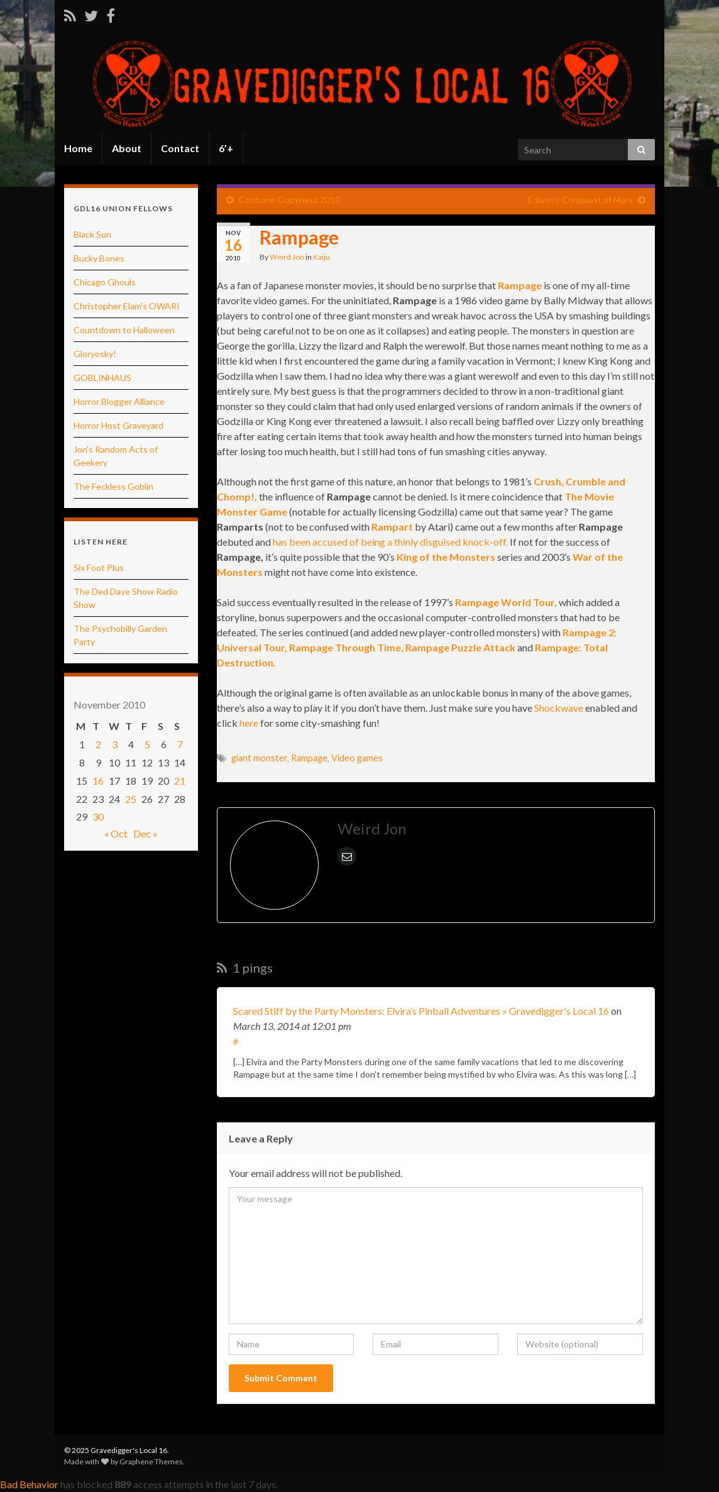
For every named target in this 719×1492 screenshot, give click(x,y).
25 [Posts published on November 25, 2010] (130, 799)
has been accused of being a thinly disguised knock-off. (390, 542)
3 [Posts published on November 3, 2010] (115, 744)
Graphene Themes (151, 1461)
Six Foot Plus (99, 567)
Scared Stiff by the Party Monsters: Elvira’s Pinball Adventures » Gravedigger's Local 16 (421, 1011)
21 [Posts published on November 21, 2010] (179, 781)
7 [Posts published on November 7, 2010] (180, 744)
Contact (180, 148)
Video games (357, 758)
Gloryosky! (95, 353)
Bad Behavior (29, 1484)
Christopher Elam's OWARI (127, 306)
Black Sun (92, 234)
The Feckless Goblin (113, 486)
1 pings (245, 967)
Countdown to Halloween (124, 329)
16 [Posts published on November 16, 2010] (98, 781)
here (248, 723)
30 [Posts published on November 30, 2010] (98, 816)
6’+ (226, 148)
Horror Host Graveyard (118, 425)
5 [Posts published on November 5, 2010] (147, 744)
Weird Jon (287, 257)
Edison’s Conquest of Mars (580, 199)
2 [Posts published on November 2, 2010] (98, 744)
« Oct (116, 833)
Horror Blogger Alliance (119, 401)
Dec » (145, 833)
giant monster (259, 758)
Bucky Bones (99, 258)
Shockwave (558, 708)
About (126, 148)
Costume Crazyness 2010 (289, 199)
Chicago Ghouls (105, 282)
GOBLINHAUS (102, 377)
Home (78, 148)
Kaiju (321, 257)
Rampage (309, 758)
